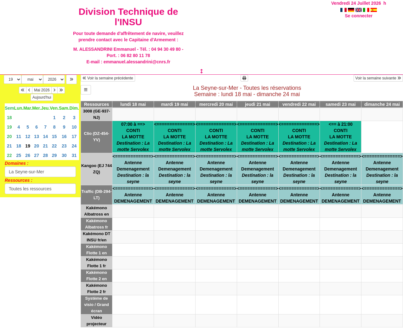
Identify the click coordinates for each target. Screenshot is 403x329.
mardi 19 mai (174, 104)
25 (18, 155)
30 (64, 155)
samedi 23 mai (341, 104)
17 (74, 136)
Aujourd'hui (41, 97)
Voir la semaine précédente (107, 78)
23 (64, 145)
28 (45, 155)
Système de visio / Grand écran (96, 304)
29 (54, 155)
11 (18, 136)
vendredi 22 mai (299, 104)
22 (54, 145)
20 (9, 136)
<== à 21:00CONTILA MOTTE (340, 137)
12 (27, 136)
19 (9, 127)
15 (54, 136)
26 (27, 155)
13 (36, 136)
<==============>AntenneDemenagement (133, 169)
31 (74, 155)
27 (36, 155)
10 (74, 127)
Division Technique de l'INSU (128, 16)
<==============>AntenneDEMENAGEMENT (133, 195)
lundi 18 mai (133, 104)
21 (9, 145)
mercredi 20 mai (216, 104)
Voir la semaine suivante (378, 78)
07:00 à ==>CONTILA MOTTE (133, 137)
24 (74, 145)
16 (64, 136)
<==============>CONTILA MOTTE (174, 137)
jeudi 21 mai (257, 104)
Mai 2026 (41, 90)
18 (9, 117)
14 (45, 136)
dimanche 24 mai (382, 104)
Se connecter (358, 15)
